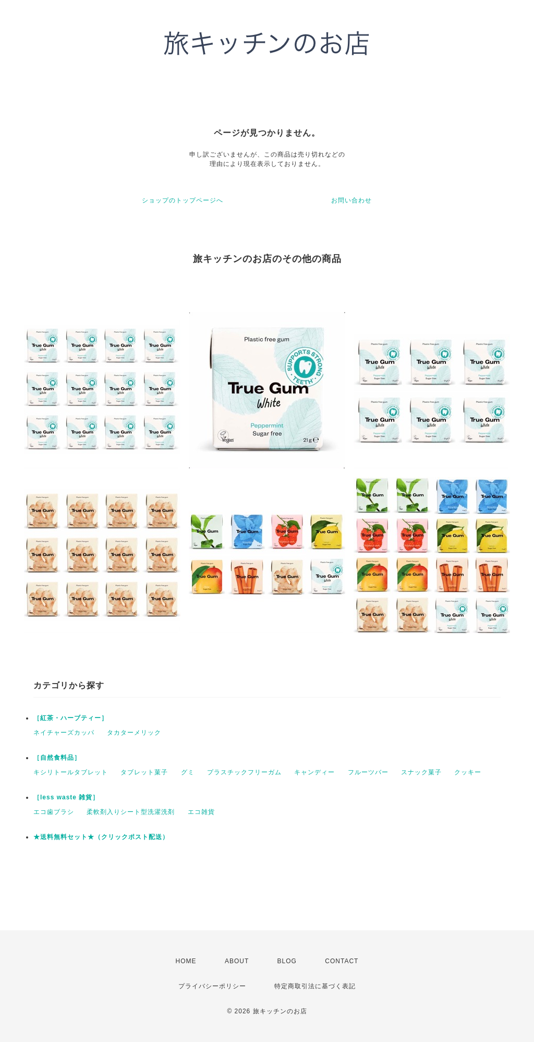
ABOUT (237, 961)
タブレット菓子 (144, 772)
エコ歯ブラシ (53, 812)
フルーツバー (368, 772)
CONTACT (341, 961)
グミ (188, 772)
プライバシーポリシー (212, 986)
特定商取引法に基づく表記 (315, 986)
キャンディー (314, 772)
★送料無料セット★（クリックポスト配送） (101, 837)
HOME (186, 961)
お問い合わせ (351, 200)
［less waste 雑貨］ (66, 797)
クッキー (467, 772)
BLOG (287, 961)
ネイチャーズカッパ (63, 732)
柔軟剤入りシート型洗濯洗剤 (131, 812)
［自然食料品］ (57, 757)
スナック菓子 (421, 772)
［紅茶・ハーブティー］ (70, 718)
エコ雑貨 (201, 812)
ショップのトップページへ (182, 200)
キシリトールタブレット (70, 772)
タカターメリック (134, 732)
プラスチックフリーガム (244, 772)
